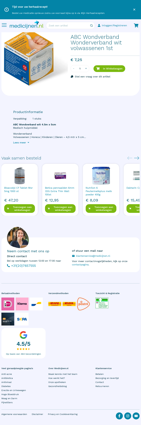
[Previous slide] (130, 158)
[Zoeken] (91, 25)
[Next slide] (137, 158)
